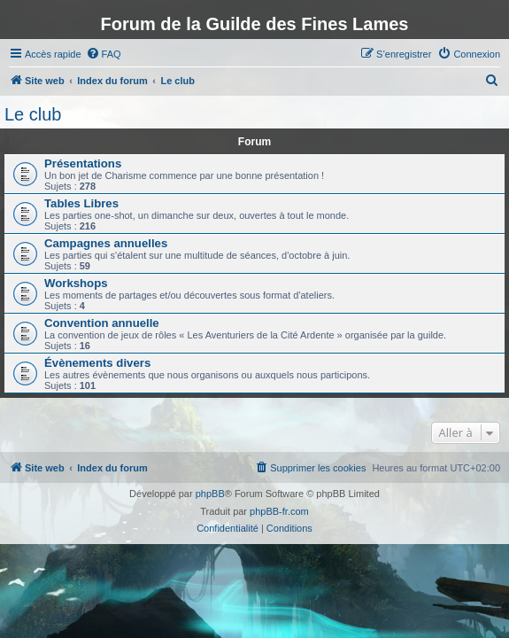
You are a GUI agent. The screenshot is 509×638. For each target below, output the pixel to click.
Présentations (82, 163)
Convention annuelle (101, 323)
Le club (33, 114)
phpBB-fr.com (279, 511)
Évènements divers (97, 363)
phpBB (210, 493)
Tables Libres (81, 203)
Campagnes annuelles (105, 243)
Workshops (76, 283)
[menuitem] (103, 54)
